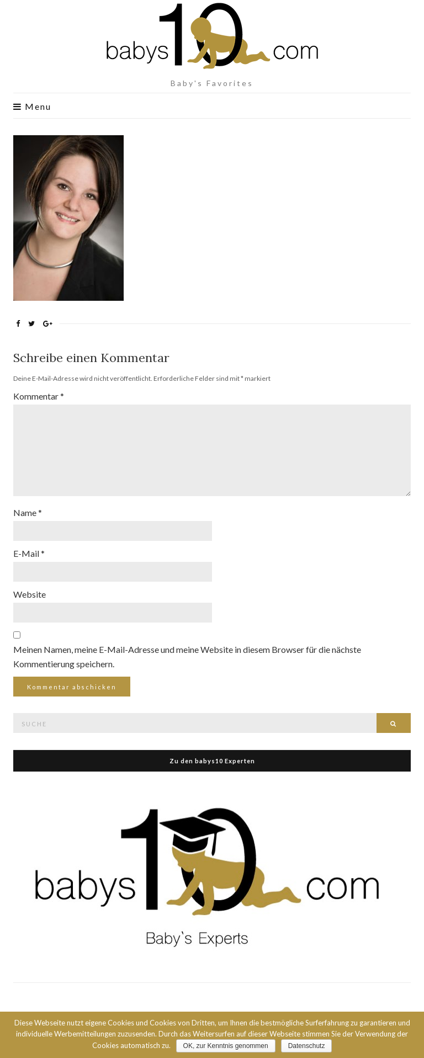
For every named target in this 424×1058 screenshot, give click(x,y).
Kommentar (38, 396)
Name (27, 512)
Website (29, 594)
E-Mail (29, 553)
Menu (32, 106)
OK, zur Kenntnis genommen (225, 1046)
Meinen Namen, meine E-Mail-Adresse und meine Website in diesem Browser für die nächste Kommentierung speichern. (187, 656)
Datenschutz (306, 1046)
